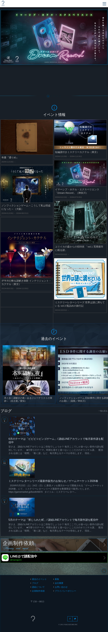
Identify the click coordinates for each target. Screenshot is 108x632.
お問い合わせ (61, 587)
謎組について (38, 587)
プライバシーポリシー (65, 591)
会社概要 (59, 583)
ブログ (35, 583)
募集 (57, 579)
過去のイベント (39, 579)
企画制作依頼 (38, 591)
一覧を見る (103, 411)
